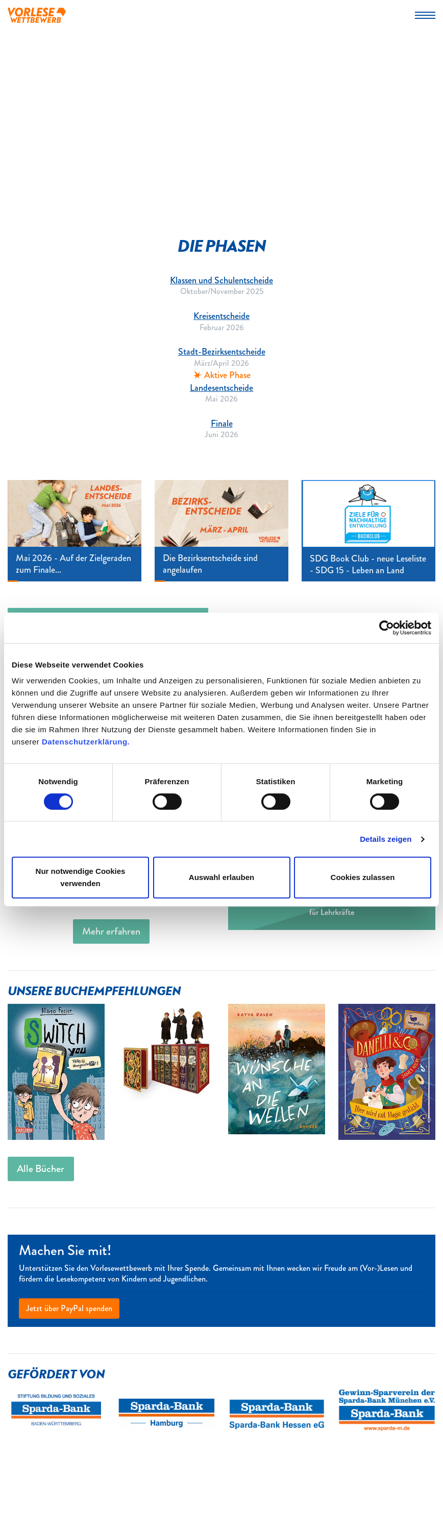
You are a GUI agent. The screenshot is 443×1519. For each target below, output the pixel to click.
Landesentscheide (221, 387)
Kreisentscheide (221, 316)
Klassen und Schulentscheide (221, 280)
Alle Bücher (40, 1168)
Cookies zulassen (363, 877)
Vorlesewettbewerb (37, 15)
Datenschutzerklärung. (86, 741)
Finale (222, 423)
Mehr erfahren (111, 931)
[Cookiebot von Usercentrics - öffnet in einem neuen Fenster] (386, 627)
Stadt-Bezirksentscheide (221, 351)
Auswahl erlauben (221, 877)
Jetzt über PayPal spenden (69, 1308)
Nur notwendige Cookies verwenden (81, 877)
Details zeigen (385, 839)
